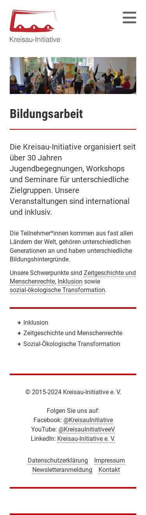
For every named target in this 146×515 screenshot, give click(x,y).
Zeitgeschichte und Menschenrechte (72, 333)
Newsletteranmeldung (62, 469)
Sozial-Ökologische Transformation (71, 344)
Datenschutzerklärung (58, 460)
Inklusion (70, 281)
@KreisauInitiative (88, 420)
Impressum (109, 460)
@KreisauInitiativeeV (86, 429)
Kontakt (109, 469)
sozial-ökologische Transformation (57, 290)
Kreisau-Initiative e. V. (86, 438)
